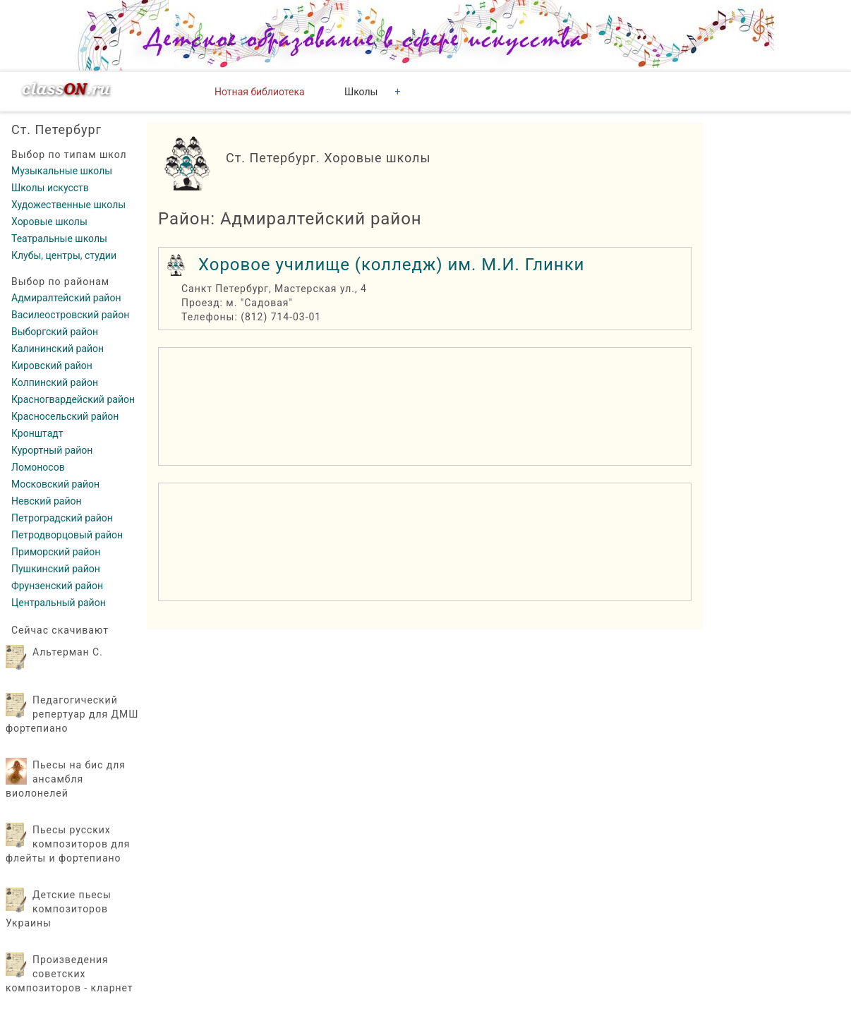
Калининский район (57, 348)
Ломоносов (38, 467)
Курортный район (51, 450)
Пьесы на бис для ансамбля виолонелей (66, 779)
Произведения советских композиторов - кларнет (69, 973)
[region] (424, 406)
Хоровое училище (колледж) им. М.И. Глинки (391, 264)
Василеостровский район (70, 314)
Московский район (55, 484)
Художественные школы (68, 204)
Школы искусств (50, 187)
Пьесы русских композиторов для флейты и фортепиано (68, 844)
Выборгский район (54, 331)
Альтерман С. (67, 652)
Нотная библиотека (260, 91)
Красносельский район (65, 416)
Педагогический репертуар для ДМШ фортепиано (72, 714)
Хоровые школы (49, 221)
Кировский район (51, 365)
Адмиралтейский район (66, 297)
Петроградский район (62, 518)
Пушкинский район (55, 568)
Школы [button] (361, 91)
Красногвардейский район (73, 399)
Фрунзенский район (57, 585)
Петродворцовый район (67, 534)
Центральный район (58, 602)
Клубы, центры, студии (63, 255)
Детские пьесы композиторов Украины (58, 909)
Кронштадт (37, 433)
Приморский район (55, 551)
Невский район (46, 501)
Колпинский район (54, 382)
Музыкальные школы (61, 170)
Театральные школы (59, 238)
